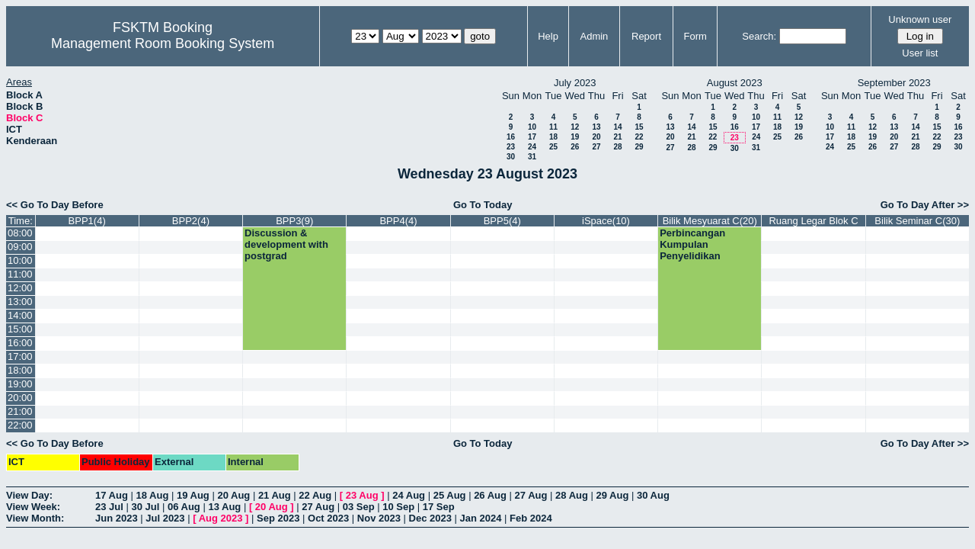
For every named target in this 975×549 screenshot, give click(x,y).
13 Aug (224, 506)
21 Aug (274, 495)
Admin (594, 36)
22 (639, 137)
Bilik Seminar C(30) (917, 220)
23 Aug (362, 495)
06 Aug (184, 506)
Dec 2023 (430, 518)
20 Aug (233, 495)
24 (532, 147)
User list (920, 53)
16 (511, 137)
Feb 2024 (531, 518)
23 (511, 147)
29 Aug (612, 495)
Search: (759, 36)
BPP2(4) (190, 220)
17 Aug (111, 495)
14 (617, 127)
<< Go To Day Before (55, 204)
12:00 (20, 288)
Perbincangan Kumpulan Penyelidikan (692, 244)
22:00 (20, 425)
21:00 (20, 411)
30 (511, 156)
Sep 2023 (278, 518)
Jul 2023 (164, 518)
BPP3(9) (294, 220)
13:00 (20, 301)
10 (532, 127)
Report (646, 36)
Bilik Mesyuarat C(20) (710, 220)
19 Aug (193, 495)
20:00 (20, 397)
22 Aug (315, 495)
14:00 (20, 315)
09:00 (20, 246)
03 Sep (359, 506)
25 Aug (449, 495)
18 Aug (152, 495)
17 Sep (439, 506)
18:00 (20, 370)
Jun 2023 (116, 518)
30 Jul (145, 506)
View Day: (29, 495)
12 (575, 127)
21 (617, 137)
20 (596, 137)
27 (596, 147)
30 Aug (653, 495)
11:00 (20, 274)
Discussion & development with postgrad (286, 244)
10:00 (20, 260)
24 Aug (408, 495)
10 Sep (398, 506)
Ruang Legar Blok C (813, 220)
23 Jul (109, 506)
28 (617, 147)
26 (575, 147)
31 (532, 156)
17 (532, 137)
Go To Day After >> (925, 204)
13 (596, 127)
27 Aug (531, 495)
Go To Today (483, 204)
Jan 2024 (481, 518)
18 (553, 137)
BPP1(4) (87, 220)
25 (553, 147)
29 (639, 147)
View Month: (35, 518)
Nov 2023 (379, 518)
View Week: (33, 506)
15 (639, 127)
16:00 (20, 342)
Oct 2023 (328, 518)
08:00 (20, 233)
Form (695, 36)
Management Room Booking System (162, 43)
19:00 (20, 384)
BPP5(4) (502, 220)
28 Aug (571, 495)
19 (575, 137)
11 (553, 127)
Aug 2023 (221, 518)
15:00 (20, 329)
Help (548, 36)
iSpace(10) (606, 220)
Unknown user (919, 19)
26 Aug (490, 495)
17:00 (20, 356)
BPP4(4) (398, 220)
